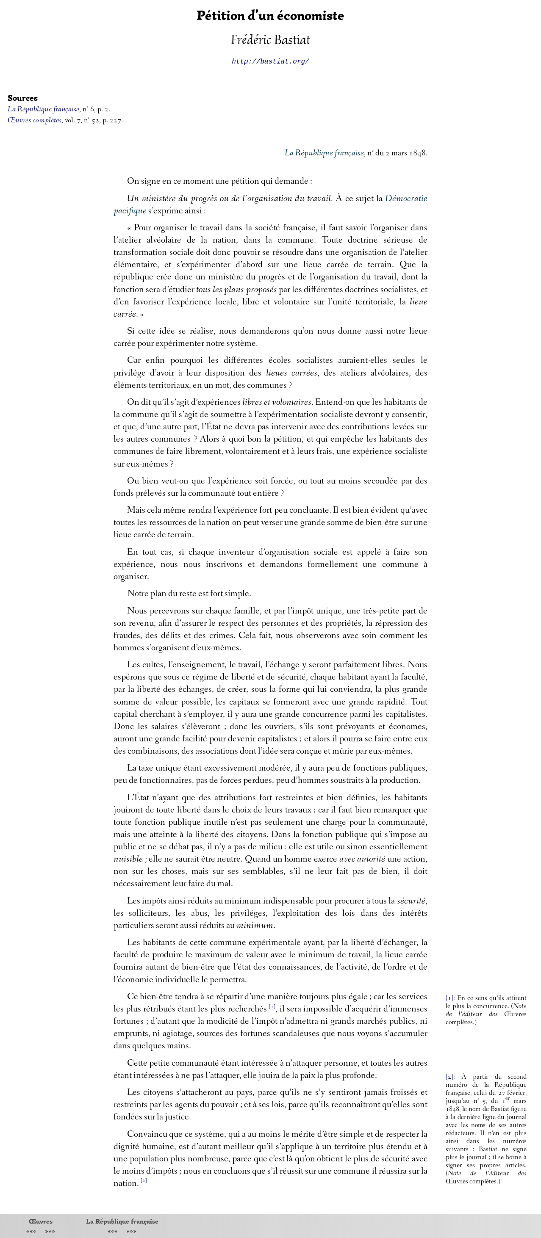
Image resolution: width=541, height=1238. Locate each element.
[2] (449, 1077)
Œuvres (41, 1221)
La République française (122, 1221)
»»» (50, 1232)
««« (31, 1232)
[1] (449, 998)
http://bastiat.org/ (270, 61)
